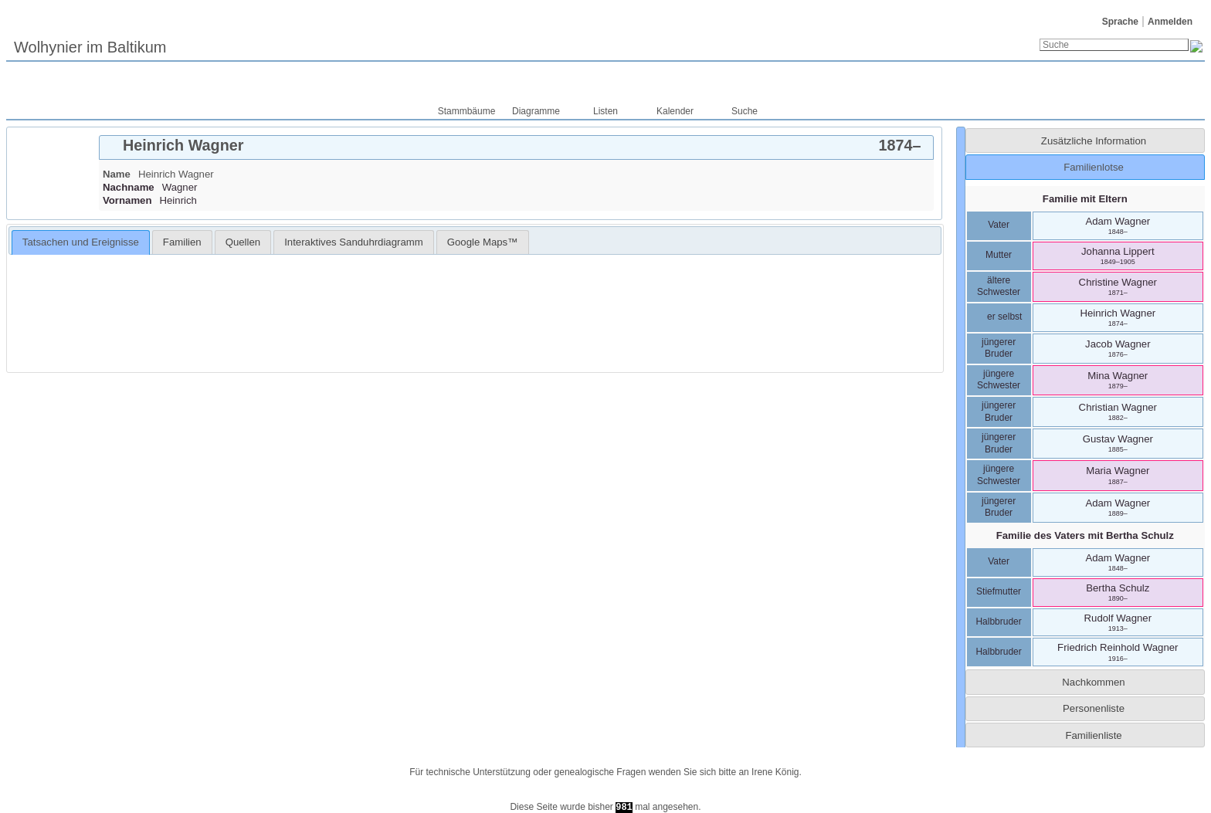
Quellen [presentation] (243, 242)
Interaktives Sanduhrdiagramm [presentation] (353, 242)
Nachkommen (1093, 682)
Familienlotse (1093, 167)
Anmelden (1170, 21)
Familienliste (1093, 735)
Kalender (675, 111)
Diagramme (536, 111)
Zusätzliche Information (1093, 141)
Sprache (1120, 21)
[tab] (516, 147)
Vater (998, 224)
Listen (605, 111)
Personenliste (1093, 708)
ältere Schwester (998, 286)
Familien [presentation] (182, 242)
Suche (744, 111)
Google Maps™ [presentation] (482, 242)
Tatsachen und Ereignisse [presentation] (80, 242)
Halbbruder (998, 621)
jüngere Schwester (998, 379)
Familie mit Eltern (1085, 199)
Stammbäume (467, 111)
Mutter (998, 254)
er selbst (999, 316)
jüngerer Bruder (999, 348)
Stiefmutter (998, 591)
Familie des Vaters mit (1085, 535)
